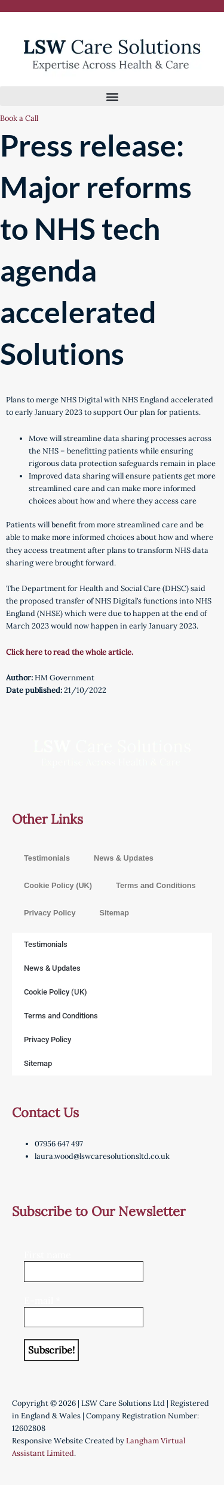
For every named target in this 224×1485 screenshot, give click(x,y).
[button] (112, 96)
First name (47, 1255)
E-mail (42, 1300)
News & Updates (124, 858)
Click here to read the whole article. (69, 651)
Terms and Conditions (156, 885)
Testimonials (47, 858)
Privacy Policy (49, 912)
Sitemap (114, 912)
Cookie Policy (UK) (58, 885)
